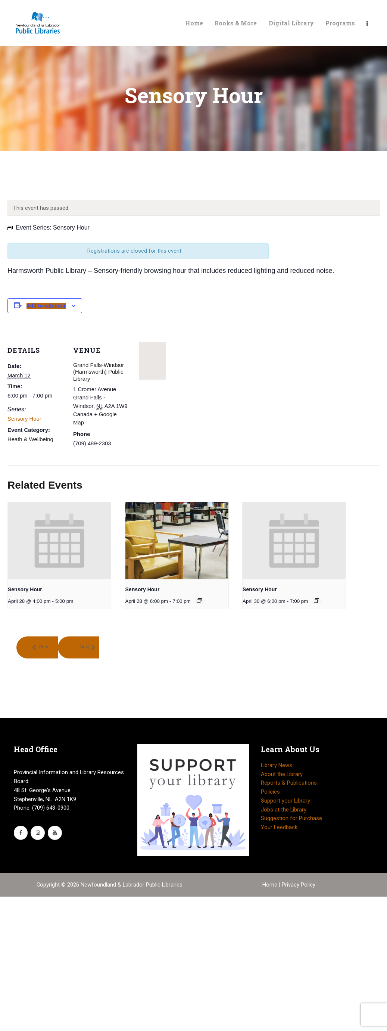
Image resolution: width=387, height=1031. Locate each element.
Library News (276, 765)
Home (270, 884)
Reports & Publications (289, 782)
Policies (270, 791)
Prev (43, 647)
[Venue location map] (152, 361)
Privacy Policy (298, 884)
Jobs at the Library (283, 809)
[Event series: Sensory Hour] (199, 600)
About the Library (282, 774)
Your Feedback (279, 827)
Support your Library (285, 800)
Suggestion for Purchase (291, 818)
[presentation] (59, 540)
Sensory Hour (24, 419)
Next (84, 647)
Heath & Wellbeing (30, 439)
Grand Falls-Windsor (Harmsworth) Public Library (98, 372)
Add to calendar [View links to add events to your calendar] (46, 306)
